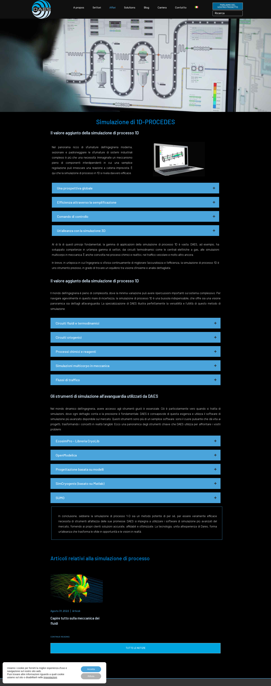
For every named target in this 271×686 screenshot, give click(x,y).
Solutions (129, 7)
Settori (97, 7)
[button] (135, 188)
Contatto (180, 7)
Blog (146, 7)
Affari (112, 7)
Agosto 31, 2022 (59, 610)
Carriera (162, 7)
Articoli (76, 610)
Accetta (90, 669)
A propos (78, 7)
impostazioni (50, 677)
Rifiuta (90, 676)
